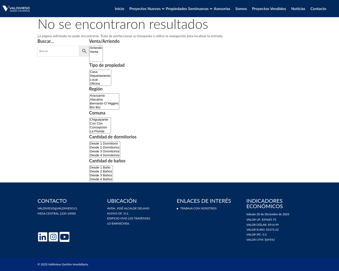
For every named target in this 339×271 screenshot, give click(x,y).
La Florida (100, 131)
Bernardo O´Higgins (104, 103)
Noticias (298, 8)
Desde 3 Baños (101, 175)
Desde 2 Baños (101, 171)
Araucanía (104, 96)
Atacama (104, 100)
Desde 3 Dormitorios (104, 151)
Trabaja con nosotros (198, 208)
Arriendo (96, 48)
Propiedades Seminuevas (187, 8)
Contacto (318, 8)
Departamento (100, 76)
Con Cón (100, 123)
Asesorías (222, 8)
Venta (96, 52)
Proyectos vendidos (269, 8)
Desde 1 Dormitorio (104, 144)
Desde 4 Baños (101, 179)
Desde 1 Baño (101, 167)
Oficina (100, 84)
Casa (100, 72)
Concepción (100, 127)
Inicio (119, 8)
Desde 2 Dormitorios (104, 147)
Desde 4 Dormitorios (104, 155)
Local (100, 80)
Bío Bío (104, 107)
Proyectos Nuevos (145, 8)
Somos (241, 8)
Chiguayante (100, 120)
